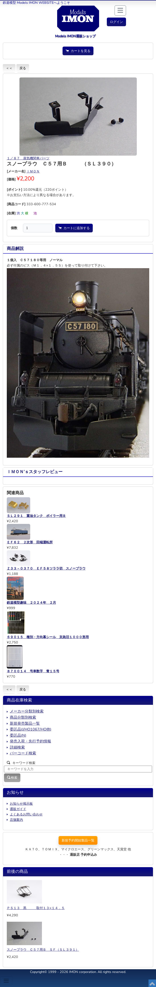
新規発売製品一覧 (25, 723)
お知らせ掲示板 (21, 803)
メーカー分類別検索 (27, 711)
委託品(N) (18, 735)
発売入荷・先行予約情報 (30, 741)
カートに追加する (74, 228)
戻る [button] (22, 68)
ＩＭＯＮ (33, 171)
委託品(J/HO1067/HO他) (30, 729)
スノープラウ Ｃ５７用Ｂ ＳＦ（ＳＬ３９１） (43, 949)
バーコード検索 (23, 753)
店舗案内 (16, 819)
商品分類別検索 (23, 717)
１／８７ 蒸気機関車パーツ (28, 158)
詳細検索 (17, 747)
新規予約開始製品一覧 (78, 840)
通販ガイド (18, 809)
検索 (12, 777)
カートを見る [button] (78, 50)
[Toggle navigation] (6, 980)
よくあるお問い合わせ (26, 814)
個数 (14, 228)
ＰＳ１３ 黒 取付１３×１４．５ (36, 908)
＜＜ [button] (9, 68)
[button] (116, 22)
